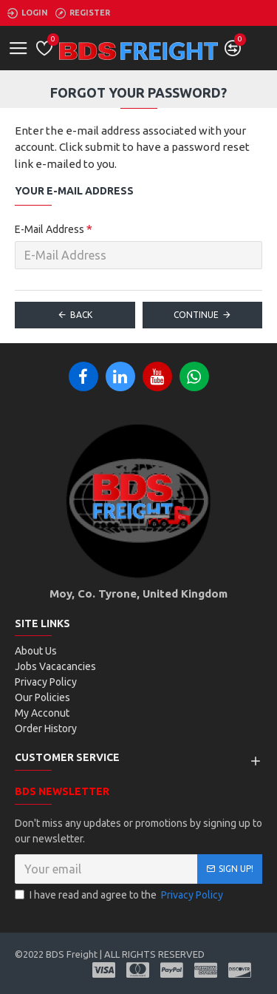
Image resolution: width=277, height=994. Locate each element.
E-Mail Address (49, 229)
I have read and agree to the (120, 895)
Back (81, 315)
